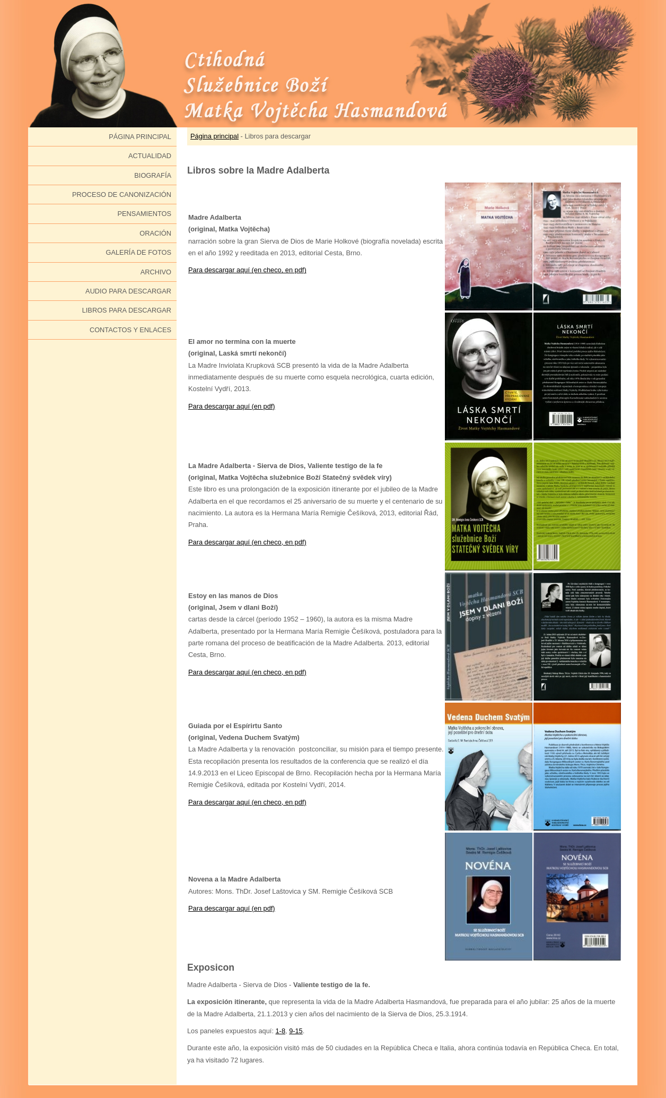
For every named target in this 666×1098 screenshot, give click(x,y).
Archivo (156, 272)
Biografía (152, 175)
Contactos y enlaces (130, 330)
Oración (155, 233)
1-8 (281, 1031)
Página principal (140, 137)
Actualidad (149, 156)
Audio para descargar (128, 291)
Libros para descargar (126, 310)
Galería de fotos (138, 252)
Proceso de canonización (121, 194)
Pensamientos (144, 214)
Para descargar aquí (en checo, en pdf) (247, 270)
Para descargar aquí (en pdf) (231, 406)
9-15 (296, 1031)
